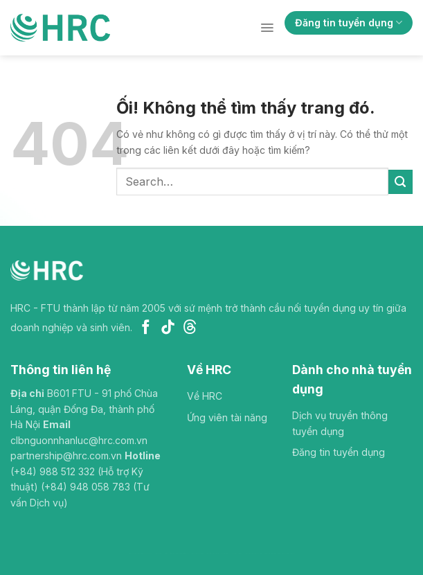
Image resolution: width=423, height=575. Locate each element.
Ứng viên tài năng (227, 417)
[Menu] (267, 28)
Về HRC (204, 396)
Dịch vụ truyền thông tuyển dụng (340, 423)
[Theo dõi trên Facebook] (145, 328)
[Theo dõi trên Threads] (190, 328)
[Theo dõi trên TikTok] (168, 328)
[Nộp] (400, 182)
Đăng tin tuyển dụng (348, 22)
